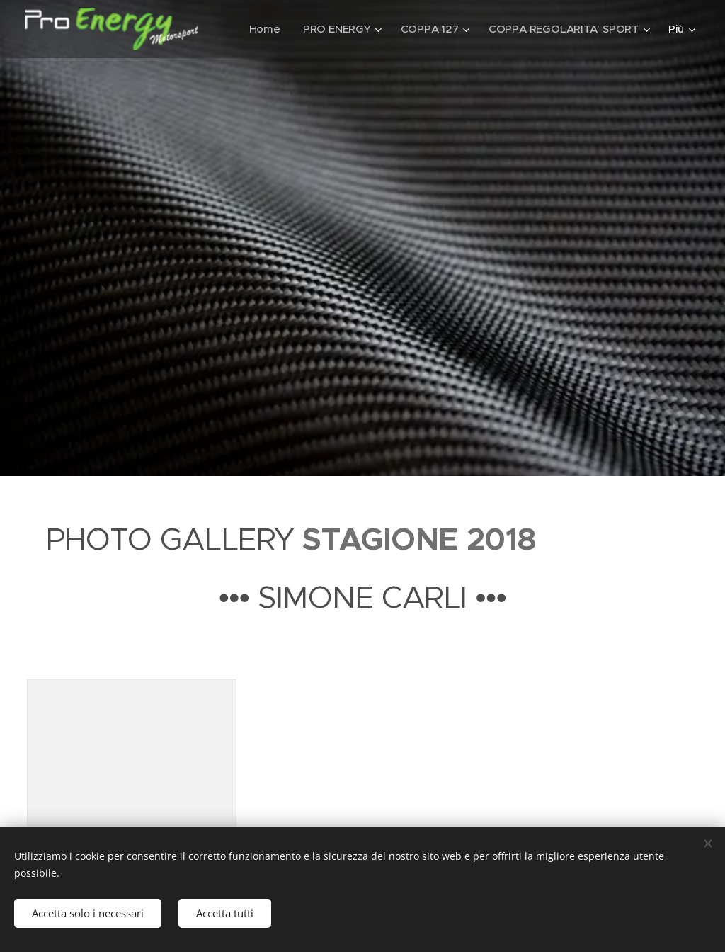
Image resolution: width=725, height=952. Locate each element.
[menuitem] (262, 29)
